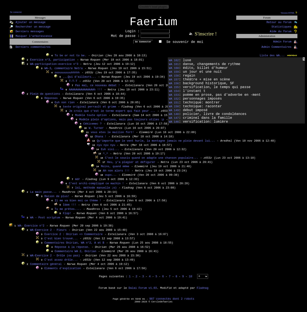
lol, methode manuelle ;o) (96, 190)
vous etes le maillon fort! (112, 135)
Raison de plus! (56, 199)
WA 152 (174, 101)
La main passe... (43, 194)
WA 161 (174, 67)
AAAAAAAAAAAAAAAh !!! (85, 92)
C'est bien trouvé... (61, 241)
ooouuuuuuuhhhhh (67, 75)
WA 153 (174, 97)
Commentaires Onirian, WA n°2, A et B (74, 245)
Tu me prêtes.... (68, 211)
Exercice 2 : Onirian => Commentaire (73, 237)
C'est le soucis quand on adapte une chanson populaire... (151, 160)
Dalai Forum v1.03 (143, 290)
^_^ (105, 156)
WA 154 (174, 94)
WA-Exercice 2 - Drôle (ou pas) (55, 258)
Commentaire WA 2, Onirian (75, 254)
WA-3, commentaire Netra (63, 71)
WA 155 (174, 90)
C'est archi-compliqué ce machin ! (96, 186)
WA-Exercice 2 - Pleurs (48, 232)
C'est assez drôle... (61, 262)
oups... (111, 177)
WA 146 (174, 124)
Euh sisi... (110, 152)
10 (190, 279)
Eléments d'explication (62, 271)
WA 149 (174, 113)
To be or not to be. (70, 58)
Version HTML (288, 13)
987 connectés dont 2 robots (171, 301)
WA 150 (174, 109)
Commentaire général (46, 266)
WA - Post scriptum (45, 220)
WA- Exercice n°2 (31, 228)
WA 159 (174, 74)
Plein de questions (45, 96)
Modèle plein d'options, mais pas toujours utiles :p (121, 122)
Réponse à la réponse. (72, 249)
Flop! (67, 216)
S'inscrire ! (206, 36)
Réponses (51, 101)
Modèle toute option (91, 118)
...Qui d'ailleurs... (79, 79)
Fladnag (203, 290)
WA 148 (174, 117)
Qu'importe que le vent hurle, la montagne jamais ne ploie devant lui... (156, 143)
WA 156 (174, 86)
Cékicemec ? (92, 126)
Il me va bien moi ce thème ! (78, 203)
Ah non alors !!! (116, 173)
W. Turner (96, 130)
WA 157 (174, 82)
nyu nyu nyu (107, 147)
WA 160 (174, 71)
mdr (77, 182)
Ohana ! (101, 139)
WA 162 (174, 63)
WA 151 (174, 105)
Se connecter (16, 12)
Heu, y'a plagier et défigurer (131, 165)
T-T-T (73, 84)
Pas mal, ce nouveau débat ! (97, 88)
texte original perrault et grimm (89, 109)
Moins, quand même (115, 169)
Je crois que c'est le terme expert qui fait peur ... (112, 113)
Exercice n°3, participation (52, 62)
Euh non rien (65, 105)
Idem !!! (69, 207)
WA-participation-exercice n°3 (55, 66)
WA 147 (174, 120)
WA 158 (174, 78)
